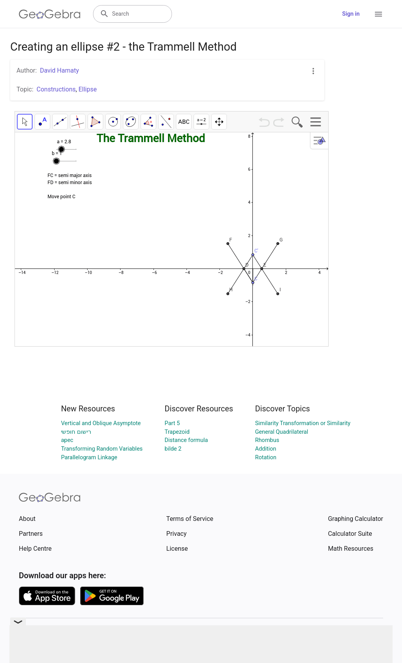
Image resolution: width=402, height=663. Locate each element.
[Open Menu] (378, 14)
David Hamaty (59, 70)
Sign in (351, 14)
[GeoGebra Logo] (49, 14)
